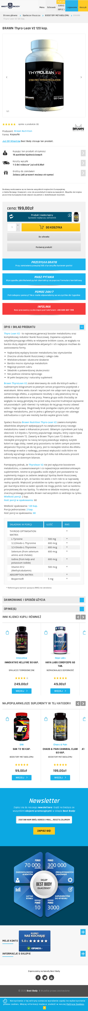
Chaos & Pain (65, 750)
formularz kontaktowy (71, 280)
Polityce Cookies (75, 1004)
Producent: (7, 131)
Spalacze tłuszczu (31, 15)
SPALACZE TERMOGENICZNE (23, 673)
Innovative (23, 661)
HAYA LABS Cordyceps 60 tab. (65, 665)
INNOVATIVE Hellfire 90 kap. (23, 665)
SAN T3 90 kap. (23, 755)
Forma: (5, 134)
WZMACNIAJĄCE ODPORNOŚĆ (65, 673)
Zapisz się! (44, 837)
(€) (61, 5)
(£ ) (61, 9)
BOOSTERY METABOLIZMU (57, 15)
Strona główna (10, 15)
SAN (23, 750)
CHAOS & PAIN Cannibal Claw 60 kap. (64, 756)
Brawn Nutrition (23, 131)
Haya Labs (64, 661)
